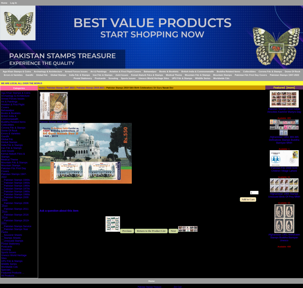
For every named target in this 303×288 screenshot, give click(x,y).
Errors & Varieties (13, 75)
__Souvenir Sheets (11, 234)
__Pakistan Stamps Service (16, 226)
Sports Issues (128, 78)
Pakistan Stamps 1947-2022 (61, 88)
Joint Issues (121, 75)
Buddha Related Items (228, 71)
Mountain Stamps (222, 75)
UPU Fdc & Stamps (182, 78)
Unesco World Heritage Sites (154, 78)
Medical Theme (174, 75)
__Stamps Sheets (11, 237)
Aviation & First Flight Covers (125, 71)
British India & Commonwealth (197, 71)
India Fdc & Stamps (79, 75)
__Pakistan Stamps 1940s (15, 179)
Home (4, 3)
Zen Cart (178, 287)
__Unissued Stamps (12, 240)
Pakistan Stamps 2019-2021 (90, 88)
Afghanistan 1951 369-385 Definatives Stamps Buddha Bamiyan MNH (284, 138)
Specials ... (7, 269)
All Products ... (9, 275)
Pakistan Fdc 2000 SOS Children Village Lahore (284, 168)
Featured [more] (284, 87)
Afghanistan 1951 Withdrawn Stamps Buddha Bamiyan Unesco (284, 236)
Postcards (100, 78)
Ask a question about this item (58, 210)
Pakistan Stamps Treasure (149, 287)
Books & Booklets (169, 71)
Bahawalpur (150, 71)
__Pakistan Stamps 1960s (15, 185)
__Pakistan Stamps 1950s (15, 182)
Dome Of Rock (292, 71)
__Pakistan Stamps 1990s (15, 194)
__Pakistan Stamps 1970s (15, 188)
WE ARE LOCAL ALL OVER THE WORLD (21, 83)
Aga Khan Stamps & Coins (17, 71)
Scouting (113, 78)
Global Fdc (42, 75)
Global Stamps (58, 75)
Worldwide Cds (221, 78)
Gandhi (29, 75)
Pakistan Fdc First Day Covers (251, 75)
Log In (13, 3)
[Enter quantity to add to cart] (254, 192)
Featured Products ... (12, 272)
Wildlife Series (202, 78)
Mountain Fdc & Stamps (197, 75)
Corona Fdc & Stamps (270, 71)
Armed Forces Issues (76, 71)
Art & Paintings (98, 71)
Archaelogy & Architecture (48, 71)
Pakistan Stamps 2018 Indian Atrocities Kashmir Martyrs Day (284, 109)
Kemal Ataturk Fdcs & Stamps (147, 75)
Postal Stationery (83, 78)
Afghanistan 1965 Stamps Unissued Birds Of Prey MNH (284, 194)
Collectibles (249, 71)
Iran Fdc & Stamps (102, 75)
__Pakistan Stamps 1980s (15, 191)
